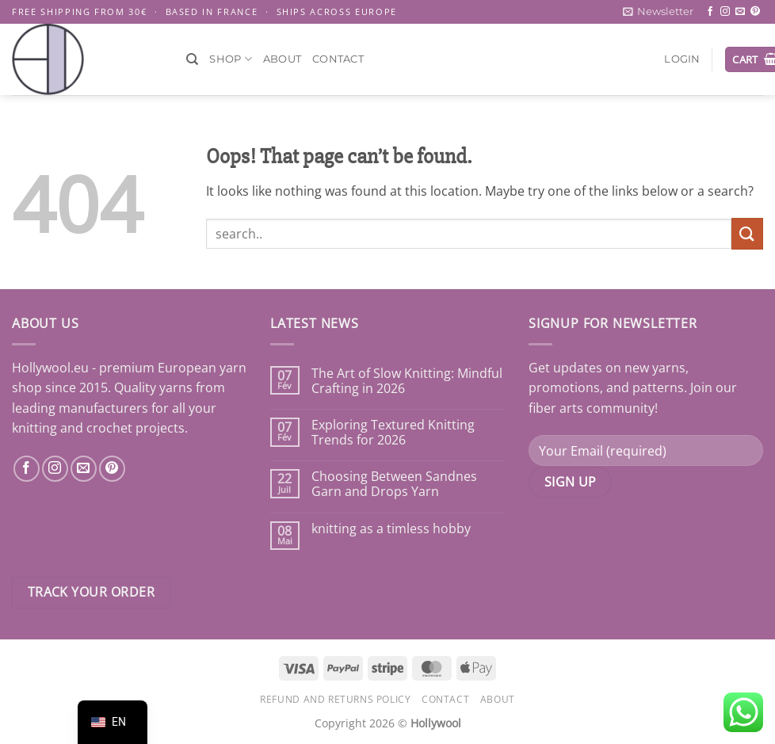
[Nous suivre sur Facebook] (26, 469)
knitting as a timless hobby (391, 528)
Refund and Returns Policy (335, 699)
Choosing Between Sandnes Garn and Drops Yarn (394, 484)
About (282, 59)
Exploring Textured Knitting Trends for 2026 (393, 433)
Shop (230, 59)
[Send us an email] (740, 11)
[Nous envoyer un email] (84, 469)
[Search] (192, 59)
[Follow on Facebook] (710, 11)
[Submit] (747, 233)
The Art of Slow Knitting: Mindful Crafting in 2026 (406, 381)
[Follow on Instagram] (725, 11)
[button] (658, 12)
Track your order (91, 592)
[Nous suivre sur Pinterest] (112, 469)
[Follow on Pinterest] (755, 11)
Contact (338, 59)
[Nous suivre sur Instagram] (55, 469)
